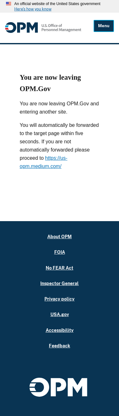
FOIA (59, 252)
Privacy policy (59, 298)
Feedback (59, 345)
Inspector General (59, 283)
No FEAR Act (59, 267)
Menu (103, 25)
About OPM (59, 236)
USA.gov (59, 314)
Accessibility (60, 330)
